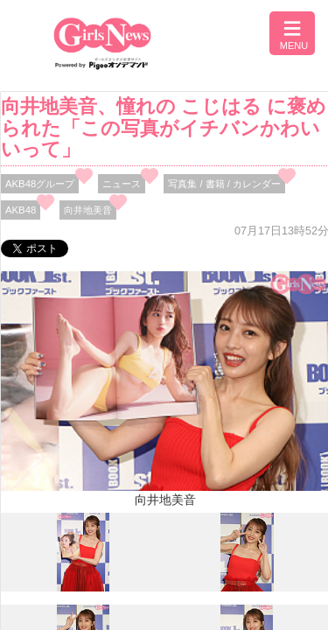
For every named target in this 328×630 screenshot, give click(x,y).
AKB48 (20, 210)
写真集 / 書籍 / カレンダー (224, 183)
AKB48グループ (39, 183)
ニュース (121, 183)
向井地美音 (88, 210)
